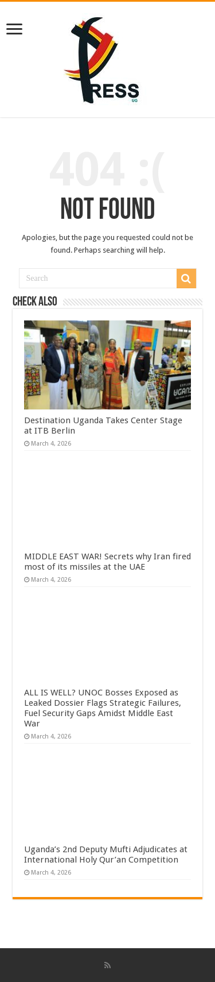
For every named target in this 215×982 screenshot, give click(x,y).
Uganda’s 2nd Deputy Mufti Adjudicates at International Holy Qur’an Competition (105, 854)
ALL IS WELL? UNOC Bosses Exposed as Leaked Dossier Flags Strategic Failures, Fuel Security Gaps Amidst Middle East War (102, 708)
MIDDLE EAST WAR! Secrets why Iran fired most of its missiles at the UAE (107, 561)
